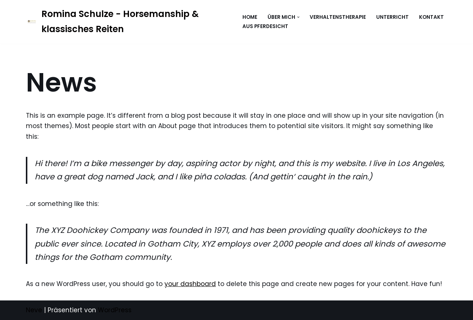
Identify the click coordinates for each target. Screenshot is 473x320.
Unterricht (392, 17)
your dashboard (190, 283)
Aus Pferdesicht (265, 26)
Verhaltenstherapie (338, 17)
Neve (34, 310)
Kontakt (431, 17)
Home (249, 17)
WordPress (115, 310)
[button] (298, 17)
